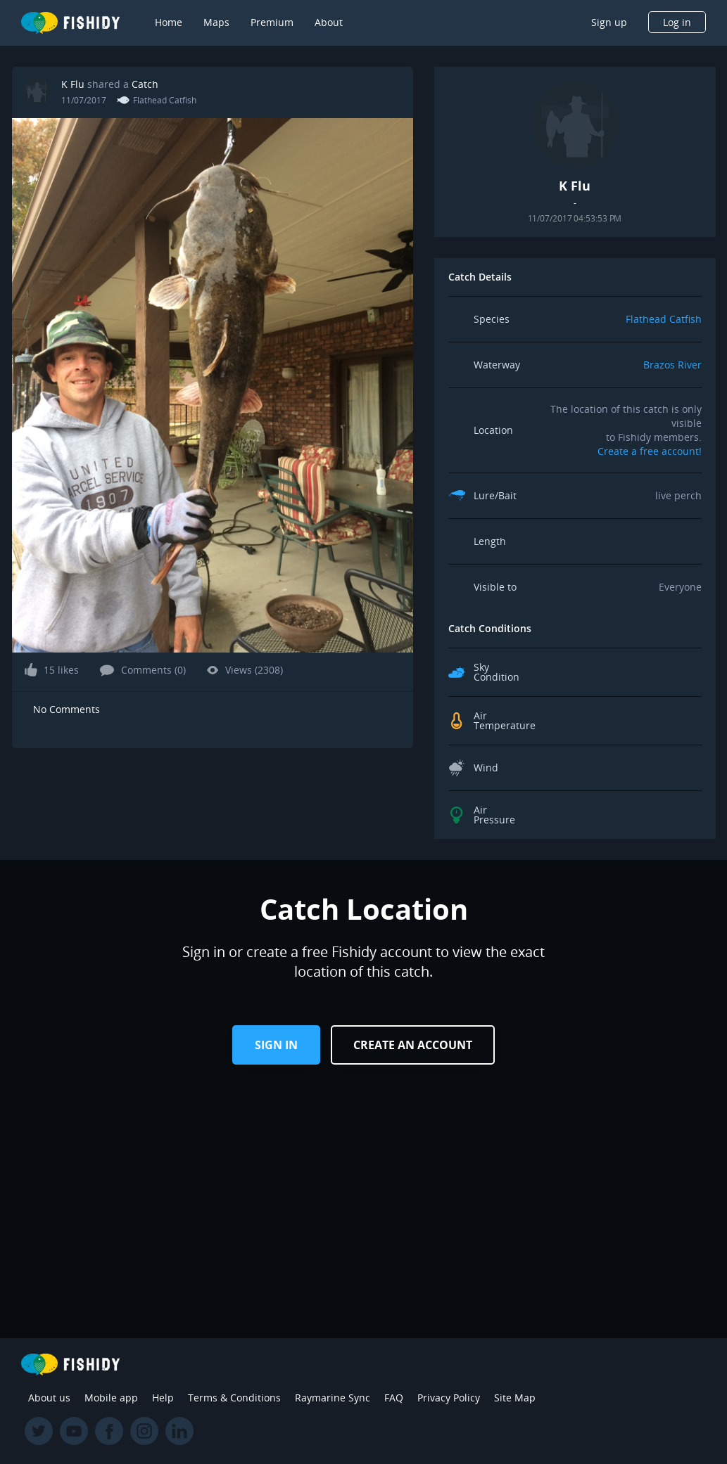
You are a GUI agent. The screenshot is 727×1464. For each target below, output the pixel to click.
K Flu (72, 84)
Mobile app (111, 1397)
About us (49, 1397)
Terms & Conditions (234, 1397)
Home (168, 22)
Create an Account (412, 1045)
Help (163, 1397)
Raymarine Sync (332, 1397)
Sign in (276, 1045)
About (329, 22)
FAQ (393, 1397)
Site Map (515, 1397)
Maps (216, 22)
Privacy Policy (448, 1397)
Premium (272, 22)
